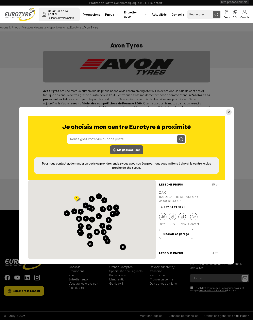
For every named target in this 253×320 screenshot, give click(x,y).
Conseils (178, 14)
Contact (193, 219)
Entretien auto (131, 14)
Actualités (159, 14)
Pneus (109, 14)
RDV (172, 219)
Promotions (91, 14)
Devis (182, 219)
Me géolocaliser (126, 149)
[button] (76, 199)
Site (162, 219)
